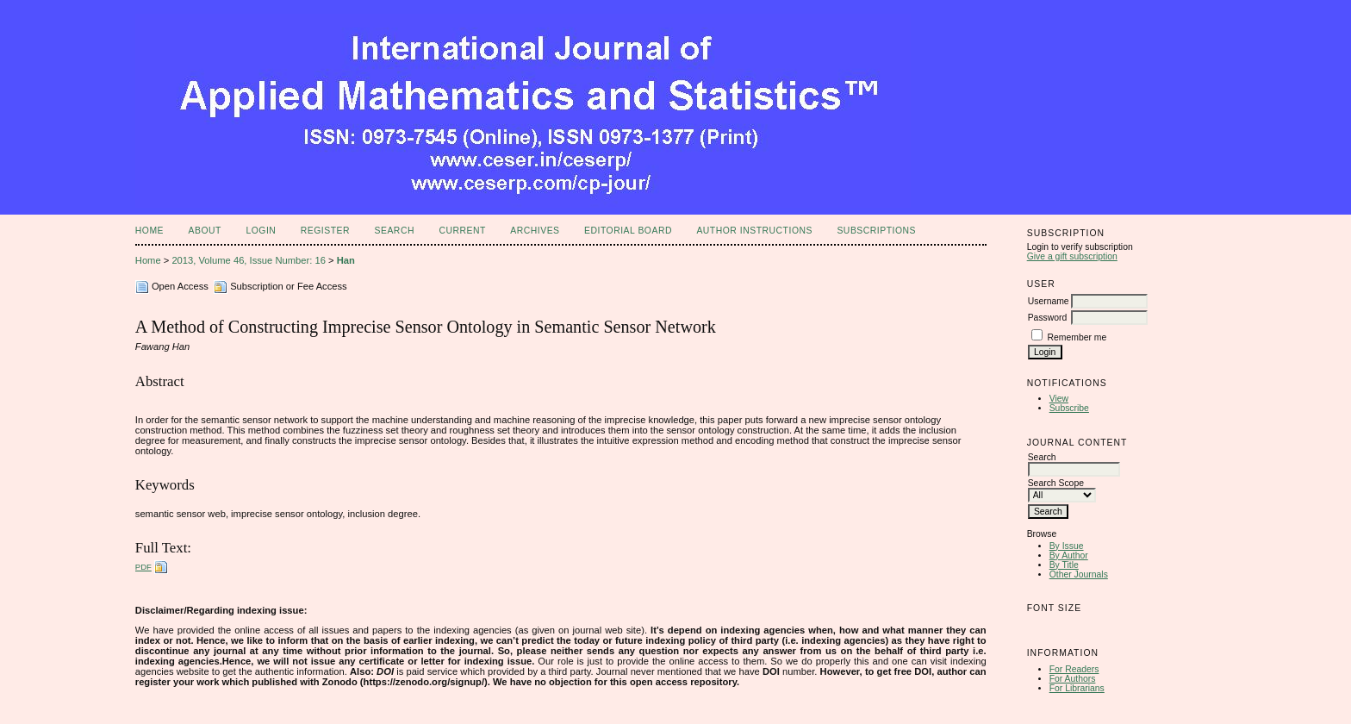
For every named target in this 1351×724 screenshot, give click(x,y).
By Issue (1066, 546)
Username (1048, 301)
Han (346, 260)
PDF (143, 566)
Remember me (1077, 337)
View (1058, 398)
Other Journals (1078, 574)
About (205, 230)
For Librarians (1077, 688)
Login (261, 230)
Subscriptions (876, 230)
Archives (534, 230)
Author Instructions (754, 230)
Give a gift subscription (1072, 256)
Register (325, 230)
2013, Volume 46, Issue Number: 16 (248, 260)
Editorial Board (628, 230)
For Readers (1074, 669)
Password (1048, 317)
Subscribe (1069, 408)
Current (462, 230)
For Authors (1072, 678)
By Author (1068, 555)
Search (394, 230)
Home (149, 230)
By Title (1064, 565)
